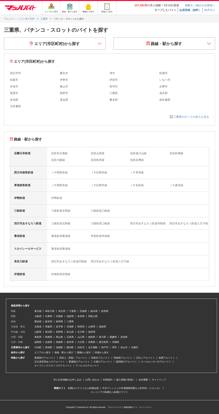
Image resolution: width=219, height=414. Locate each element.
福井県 (91, 332)
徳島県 (91, 337)
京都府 (59, 316)
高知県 (123, 337)
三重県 (70, 321)
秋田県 (80, 326)
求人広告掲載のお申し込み (67, 379)
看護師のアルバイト (79, 361)
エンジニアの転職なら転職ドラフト (109, 392)
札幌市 (134, 347)
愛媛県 (113, 337)
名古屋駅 (93, 347)
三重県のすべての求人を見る (191, 116)
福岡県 (37, 342)
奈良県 (80, 316)
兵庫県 (48, 316)
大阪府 (37, 316)
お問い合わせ (92, 379)
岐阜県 (48, 321)
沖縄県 (115, 342)
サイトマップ (159, 379)
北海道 (37, 326)
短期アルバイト (167, 357)
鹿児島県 (103, 342)
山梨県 (37, 332)
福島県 (102, 326)
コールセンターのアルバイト (156, 361)
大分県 (80, 342)
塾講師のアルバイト (45, 357)
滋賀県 (70, 316)
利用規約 (107, 379)
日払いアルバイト (145, 357)
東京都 (37, 311)
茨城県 (83, 311)
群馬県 (104, 311)
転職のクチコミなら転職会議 (83, 388)
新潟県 (48, 332)
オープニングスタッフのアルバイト (53, 365)
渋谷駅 (37, 347)
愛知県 (37, 321)
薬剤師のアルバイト (126, 361)
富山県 (70, 332)
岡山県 (59, 337)
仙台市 (123, 347)
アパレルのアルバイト (87, 365)
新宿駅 (48, 347)
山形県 (91, 326)
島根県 (48, 337)
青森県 (48, 326)
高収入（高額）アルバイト (73, 357)
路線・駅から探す (164, 44)
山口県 (80, 337)
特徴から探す (102, 352)
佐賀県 (48, 342)
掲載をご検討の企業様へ (200, 5)
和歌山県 (93, 316)
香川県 (102, 337)
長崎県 (59, 342)
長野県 (59, 332)
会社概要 (143, 379)
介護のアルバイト (102, 361)
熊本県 (70, 342)
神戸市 (104, 347)
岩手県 (59, 326)
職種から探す (84, 352)
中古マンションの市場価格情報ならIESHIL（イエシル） (131, 388)
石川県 (80, 332)
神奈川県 (50, 311)
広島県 (70, 337)
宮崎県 (91, 342)
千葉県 (72, 311)
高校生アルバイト (100, 357)
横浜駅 (70, 347)
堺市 (114, 347)
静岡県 (59, 321)
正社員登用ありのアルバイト (49, 361)
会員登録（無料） (190, 10)
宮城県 (70, 326)
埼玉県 (61, 311)
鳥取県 (37, 337)
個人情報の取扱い (125, 379)
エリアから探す (42, 352)
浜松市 (80, 347)
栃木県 (94, 311)
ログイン (209, 10)
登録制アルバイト (123, 357)
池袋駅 (59, 347)
